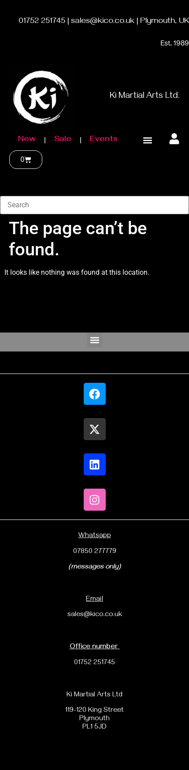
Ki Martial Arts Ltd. (145, 96)
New (27, 140)
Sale (62, 140)
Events (104, 140)
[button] (148, 140)
